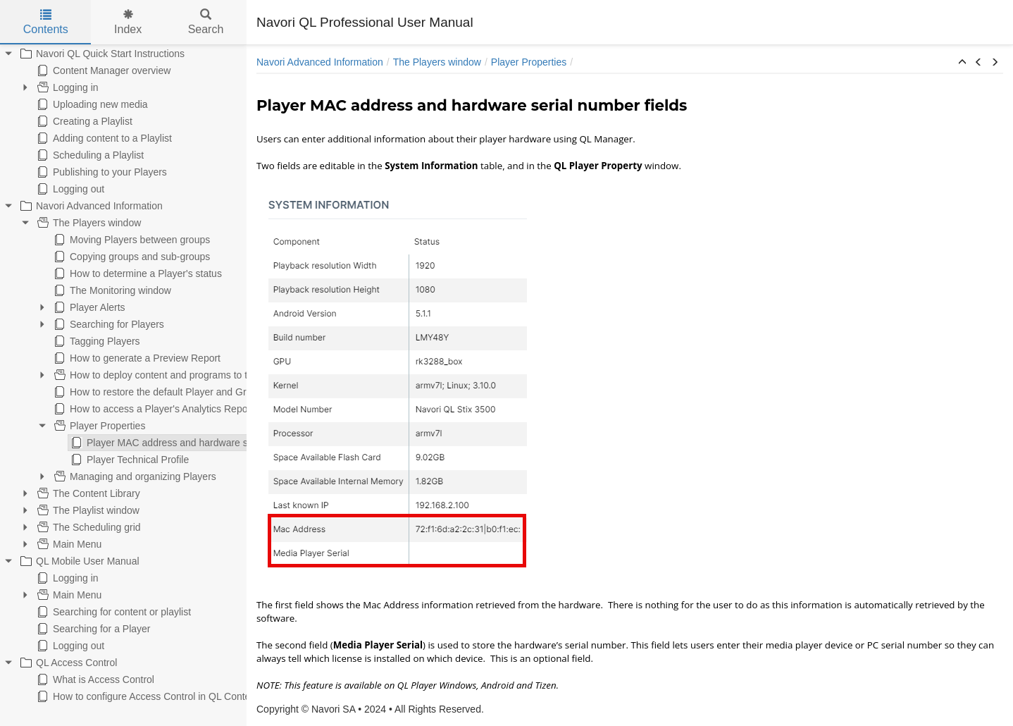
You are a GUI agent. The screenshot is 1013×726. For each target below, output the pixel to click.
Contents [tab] (45, 22)
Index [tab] (128, 22)
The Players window (437, 62)
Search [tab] (206, 22)
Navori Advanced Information (319, 62)
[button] (962, 63)
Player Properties (528, 62)
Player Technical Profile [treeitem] (61, 459)
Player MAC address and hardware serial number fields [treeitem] (131, 442)
